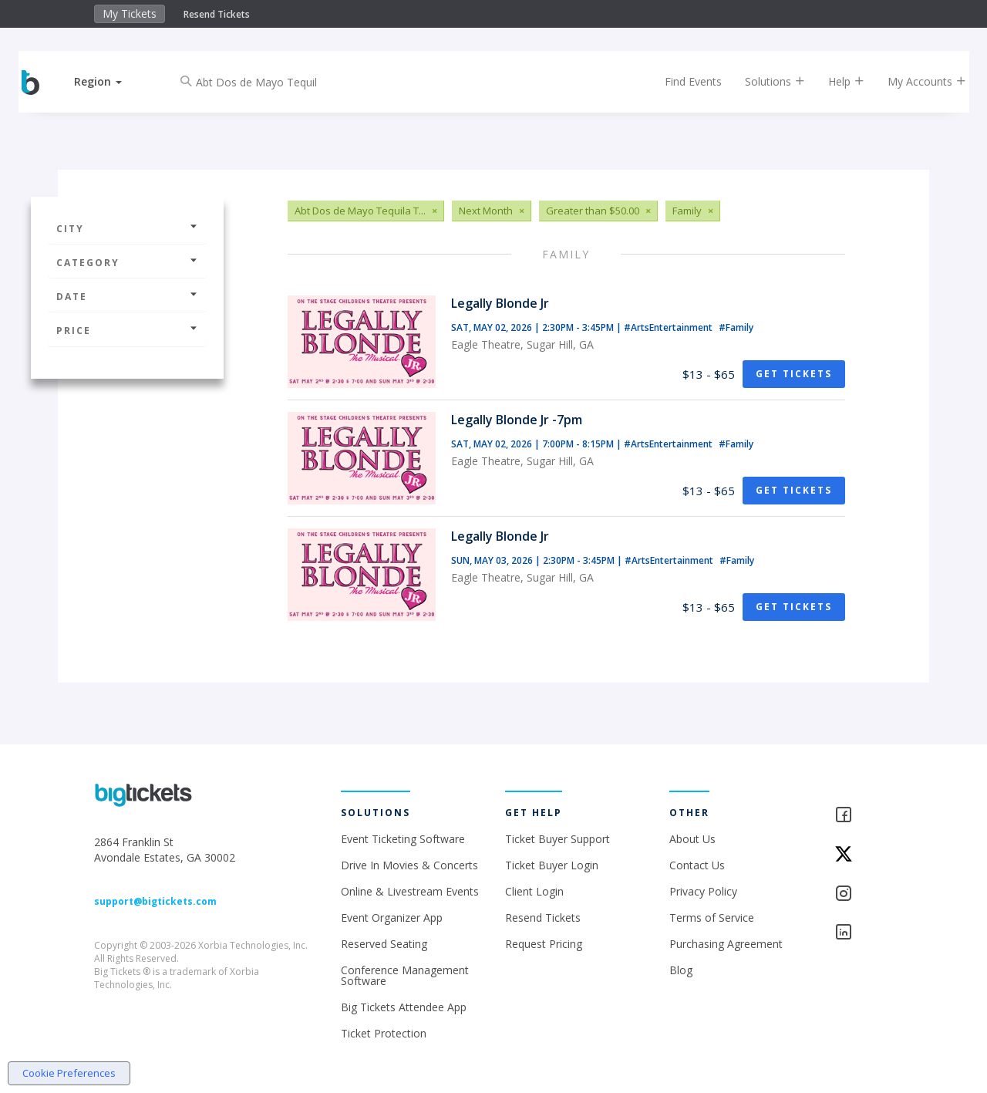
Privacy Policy (703, 891)
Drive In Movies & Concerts (409, 865)
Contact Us (697, 865)
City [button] (127, 228)
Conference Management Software (405, 975)
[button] (110, 81)
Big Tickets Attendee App (404, 1007)
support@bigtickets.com (155, 901)
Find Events (681, 81)
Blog (680, 970)
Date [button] (127, 296)
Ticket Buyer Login (551, 865)
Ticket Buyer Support (557, 839)
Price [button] (127, 330)
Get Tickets (794, 373)
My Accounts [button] (915, 81)
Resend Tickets (217, 14)
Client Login (534, 891)
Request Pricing (543, 943)
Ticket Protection (383, 1033)
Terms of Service (711, 917)
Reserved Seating (384, 943)
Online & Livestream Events (410, 891)
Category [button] (127, 262)
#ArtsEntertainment (669, 327)
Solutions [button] (763, 81)
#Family (736, 327)
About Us (692, 839)
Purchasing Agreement (726, 943)
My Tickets (130, 13)
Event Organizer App (392, 917)
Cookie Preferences (69, 1073)
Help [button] (835, 81)
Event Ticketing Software (403, 839)
